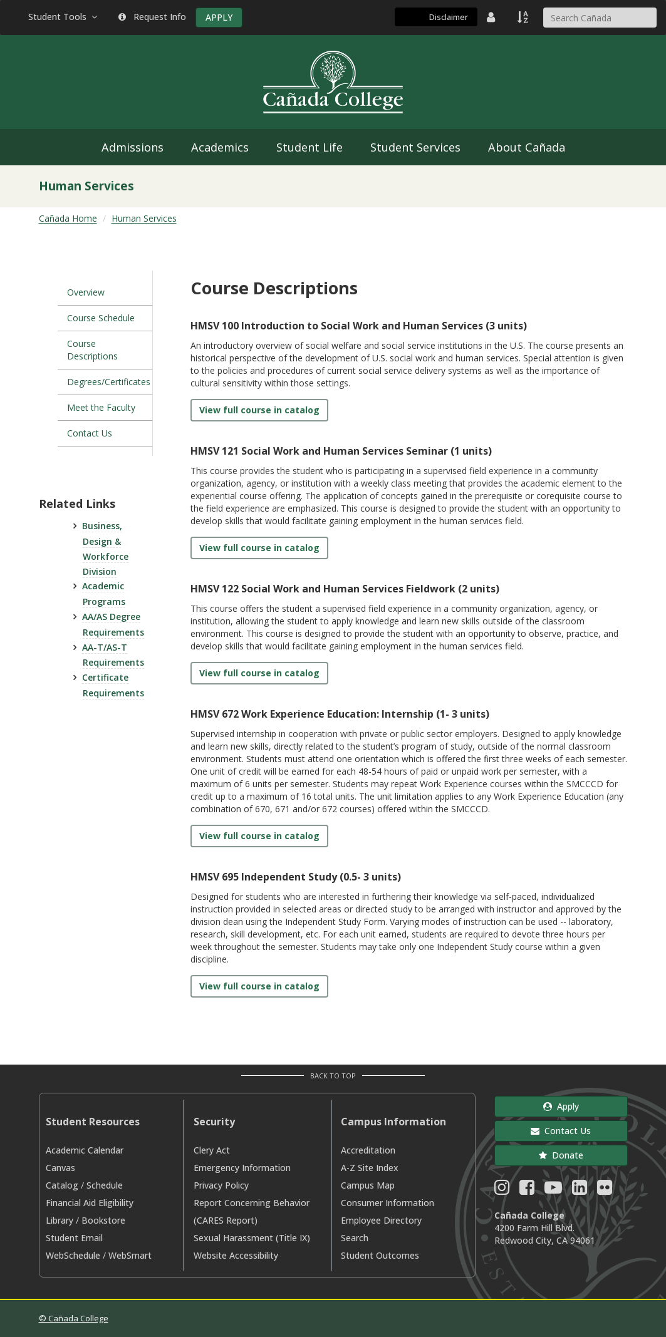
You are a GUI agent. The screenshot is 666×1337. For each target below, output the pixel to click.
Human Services (144, 218)
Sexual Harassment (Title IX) (252, 1238)
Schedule (104, 1185)
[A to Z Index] (523, 17)
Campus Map (368, 1185)
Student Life (309, 147)
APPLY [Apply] (219, 17)
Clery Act (212, 1150)
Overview (86, 292)
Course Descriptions (92, 350)
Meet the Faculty (101, 407)
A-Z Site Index (369, 1168)
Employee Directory (381, 1220)
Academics (220, 147)
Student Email (74, 1238)
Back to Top (333, 1075)
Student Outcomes (380, 1255)
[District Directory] (492, 17)
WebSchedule (73, 1255)
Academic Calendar (84, 1150)
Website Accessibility (236, 1255)
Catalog (62, 1185)
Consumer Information (387, 1203)
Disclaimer (448, 17)
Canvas (60, 1168)
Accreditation (368, 1150)
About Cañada (526, 147)
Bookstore (103, 1220)
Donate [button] (561, 1155)
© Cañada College (73, 1318)
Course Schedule (101, 318)
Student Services (415, 147)
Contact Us (89, 433)
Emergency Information (242, 1168)
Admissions (132, 147)
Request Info (152, 17)
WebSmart (130, 1255)
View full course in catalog (259, 410)
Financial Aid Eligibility (89, 1203)
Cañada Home (68, 218)
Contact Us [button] (561, 1131)
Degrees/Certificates (108, 382)
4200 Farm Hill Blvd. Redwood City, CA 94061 (544, 1234)
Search (354, 1238)
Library (59, 1220)
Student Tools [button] (64, 17)
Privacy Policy (221, 1185)
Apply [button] (561, 1106)
